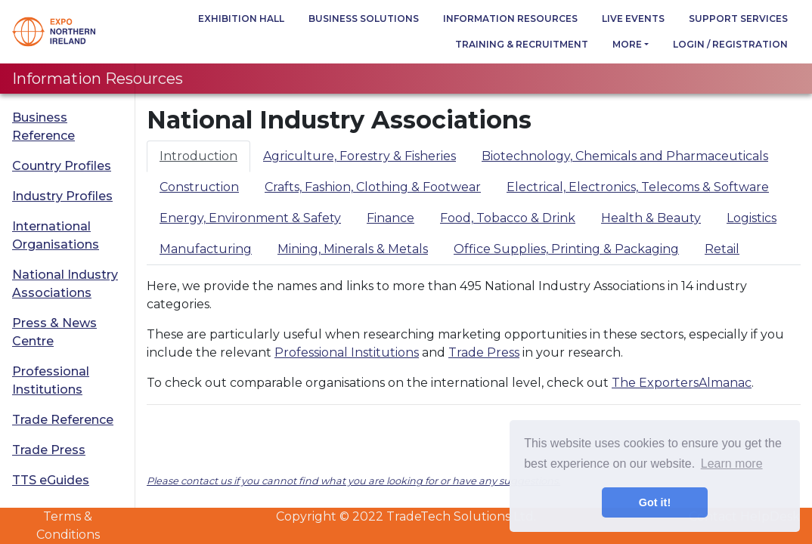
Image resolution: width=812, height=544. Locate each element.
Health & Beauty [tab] (651, 218)
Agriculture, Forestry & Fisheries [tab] (359, 156)
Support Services (738, 18)
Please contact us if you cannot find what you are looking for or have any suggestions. (353, 481)
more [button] (627, 44)
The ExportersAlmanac (682, 383)
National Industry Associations (65, 283)
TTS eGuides (50, 480)
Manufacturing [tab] (206, 249)
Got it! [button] (655, 502)
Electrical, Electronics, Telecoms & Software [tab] (638, 187)
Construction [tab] (199, 187)
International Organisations (55, 235)
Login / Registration (730, 44)
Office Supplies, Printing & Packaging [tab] (566, 249)
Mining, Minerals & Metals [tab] (352, 249)
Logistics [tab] (751, 218)
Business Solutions (363, 18)
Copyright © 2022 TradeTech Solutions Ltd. (406, 516)
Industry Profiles (62, 196)
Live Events (633, 18)
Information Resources (510, 18)
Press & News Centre (54, 332)
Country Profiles (61, 166)
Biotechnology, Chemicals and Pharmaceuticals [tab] (625, 156)
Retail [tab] (722, 249)
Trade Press (48, 450)
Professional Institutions (50, 380)
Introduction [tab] (198, 156)
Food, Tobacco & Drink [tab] (507, 218)
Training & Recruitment (521, 44)
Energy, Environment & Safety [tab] (250, 218)
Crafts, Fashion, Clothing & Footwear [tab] (373, 187)
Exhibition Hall (241, 18)
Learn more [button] (732, 463)
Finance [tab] (390, 218)
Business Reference (43, 126)
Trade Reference (62, 420)
